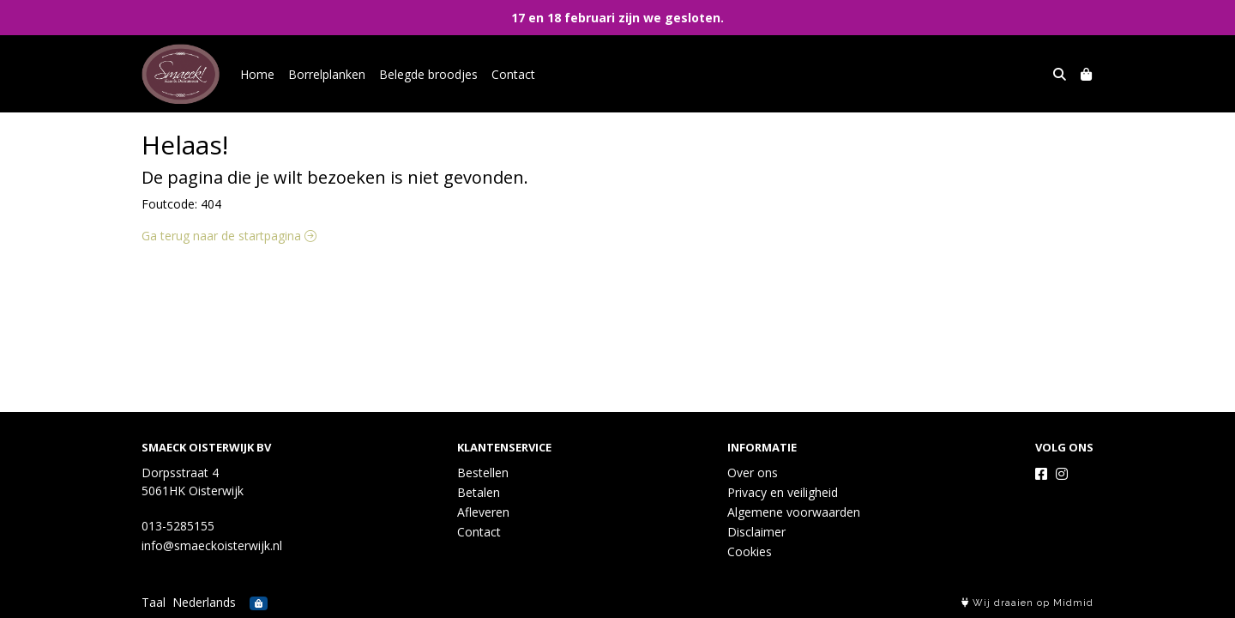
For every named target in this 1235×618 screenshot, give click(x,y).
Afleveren (483, 512)
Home (257, 74)
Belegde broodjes (428, 74)
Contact (513, 74)
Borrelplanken (326, 74)
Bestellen (483, 472)
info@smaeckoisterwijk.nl (212, 545)
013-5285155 (178, 526)
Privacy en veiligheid (782, 492)
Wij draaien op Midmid (1027, 603)
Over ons (752, 472)
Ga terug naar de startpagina (229, 235)
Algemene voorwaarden (793, 512)
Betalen (478, 492)
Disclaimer (756, 532)
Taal (154, 602)
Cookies (749, 551)
